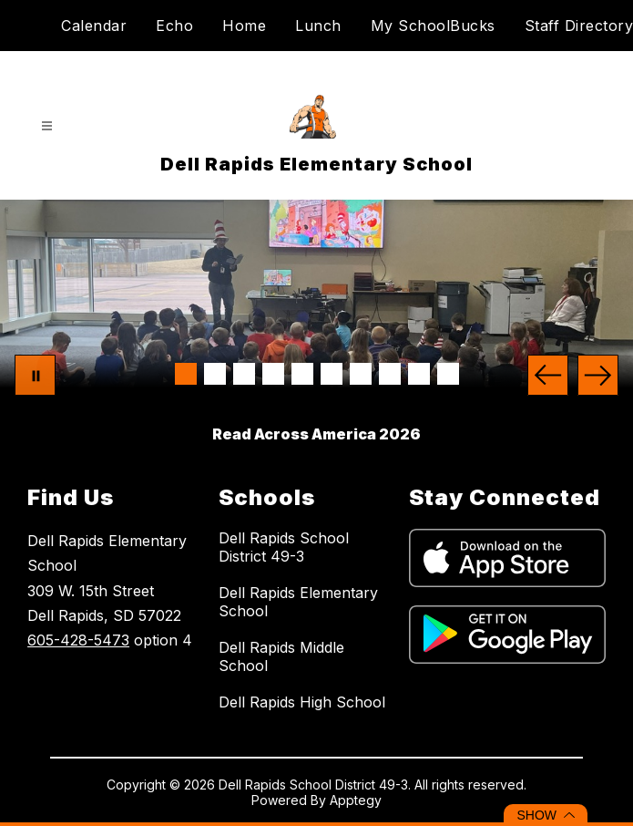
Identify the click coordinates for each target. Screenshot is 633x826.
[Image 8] (390, 374)
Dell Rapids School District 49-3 (284, 547)
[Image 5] (302, 374)
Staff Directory (579, 25)
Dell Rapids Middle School (281, 656)
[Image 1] (186, 374)
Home (244, 25)
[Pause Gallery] (35, 375)
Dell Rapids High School (302, 702)
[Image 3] (244, 374)
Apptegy (356, 800)
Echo (174, 25)
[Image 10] (448, 374)
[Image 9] (419, 374)
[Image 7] (361, 374)
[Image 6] (331, 374)
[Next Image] (597, 375)
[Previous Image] (547, 375)
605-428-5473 (78, 640)
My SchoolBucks (433, 25)
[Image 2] (215, 374)
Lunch (318, 25)
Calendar (94, 25)
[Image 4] (273, 374)
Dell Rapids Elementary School (298, 601)
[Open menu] (46, 126)
